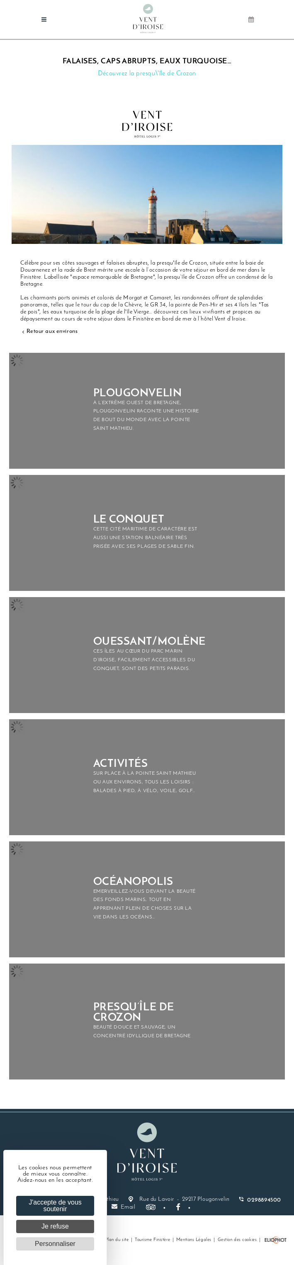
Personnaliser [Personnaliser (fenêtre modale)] (55, 1243)
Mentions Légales (193, 1240)
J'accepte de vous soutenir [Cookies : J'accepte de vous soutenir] (55, 1205)
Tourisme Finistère (152, 1240)
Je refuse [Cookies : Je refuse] (55, 1226)
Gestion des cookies (237, 1240)
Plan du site (117, 1240)
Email (123, 1206)
